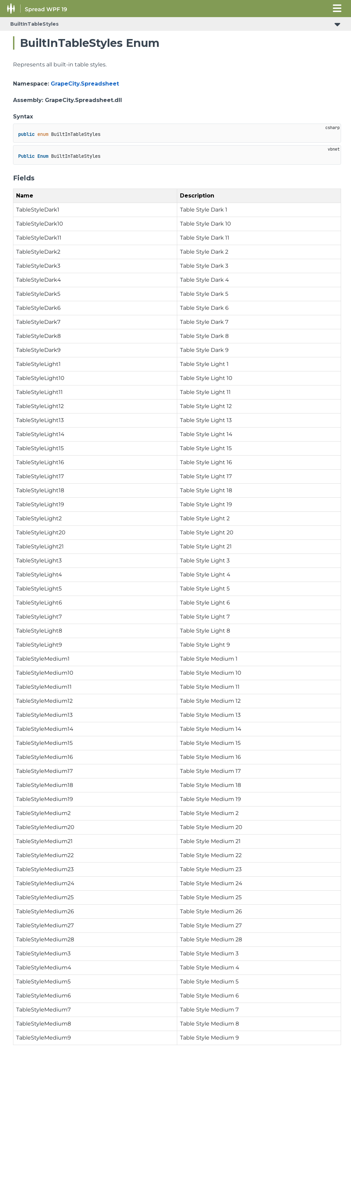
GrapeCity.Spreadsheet (85, 83)
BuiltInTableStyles (34, 24)
